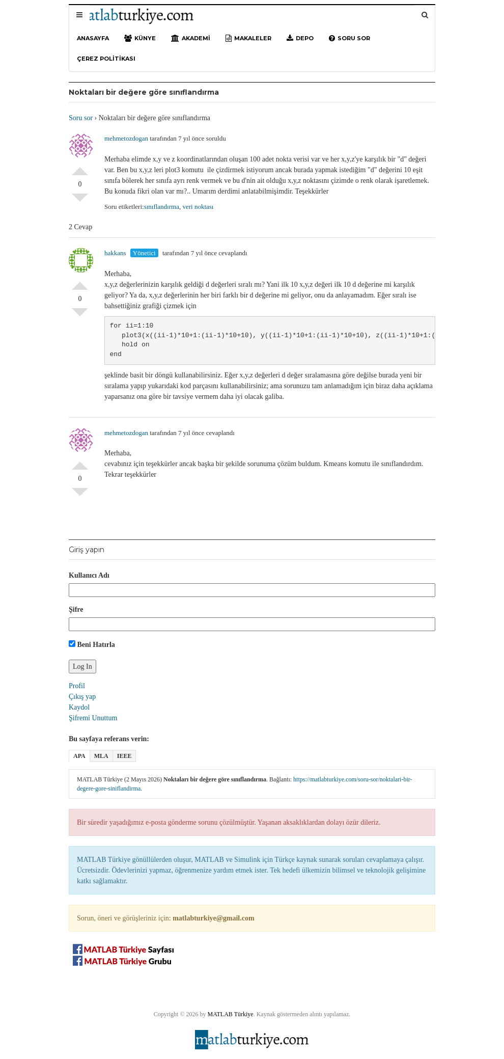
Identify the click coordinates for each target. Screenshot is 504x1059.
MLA (101, 755)
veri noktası (197, 206)
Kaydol (79, 707)
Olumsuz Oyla (80, 202)
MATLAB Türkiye (231, 1014)
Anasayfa (93, 38)
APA (79, 755)
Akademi (190, 38)
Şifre (76, 609)
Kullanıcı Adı (89, 575)
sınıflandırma (161, 206)
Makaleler (248, 38)
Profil (77, 686)
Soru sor (349, 38)
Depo (300, 38)
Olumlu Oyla (80, 167)
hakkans (115, 253)
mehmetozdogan (126, 138)
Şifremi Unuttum (93, 718)
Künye (140, 38)
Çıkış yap (82, 696)
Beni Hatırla (92, 644)
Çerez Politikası (106, 58)
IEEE (124, 755)
